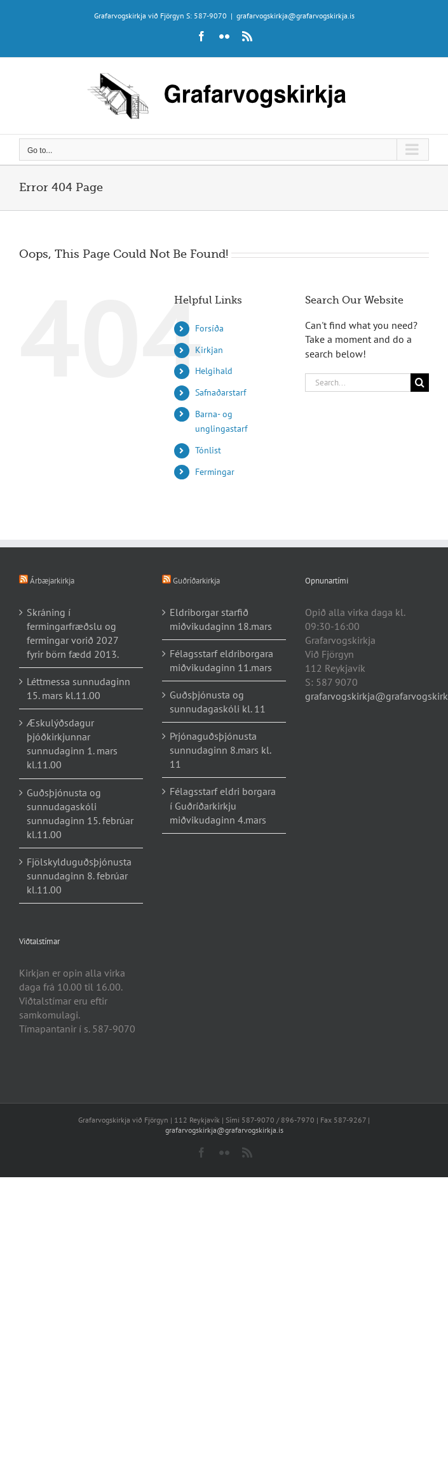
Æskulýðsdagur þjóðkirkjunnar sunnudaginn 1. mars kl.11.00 (72, 743)
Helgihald (214, 371)
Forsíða (209, 328)
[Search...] (358, 382)
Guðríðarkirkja (196, 580)
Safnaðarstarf (220, 392)
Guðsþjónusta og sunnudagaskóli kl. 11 (218, 701)
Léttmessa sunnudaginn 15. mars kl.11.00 (78, 688)
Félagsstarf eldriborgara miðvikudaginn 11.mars (221, 660)
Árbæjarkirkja (52, 580)
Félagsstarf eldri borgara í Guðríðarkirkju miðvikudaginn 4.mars (223, 805)
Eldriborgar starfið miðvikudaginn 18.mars (221, 619)
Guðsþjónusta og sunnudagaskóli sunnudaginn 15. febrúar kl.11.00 (80, 813)
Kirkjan (209, 350)
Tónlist (208, 450)
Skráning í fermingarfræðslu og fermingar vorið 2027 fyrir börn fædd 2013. (73, 633)
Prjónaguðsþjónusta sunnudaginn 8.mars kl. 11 (220, 750)
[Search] (420, 382)
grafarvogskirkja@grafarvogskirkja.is (295, 15)
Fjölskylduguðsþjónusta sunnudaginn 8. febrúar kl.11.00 (79, 875)
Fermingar (214, 471)
